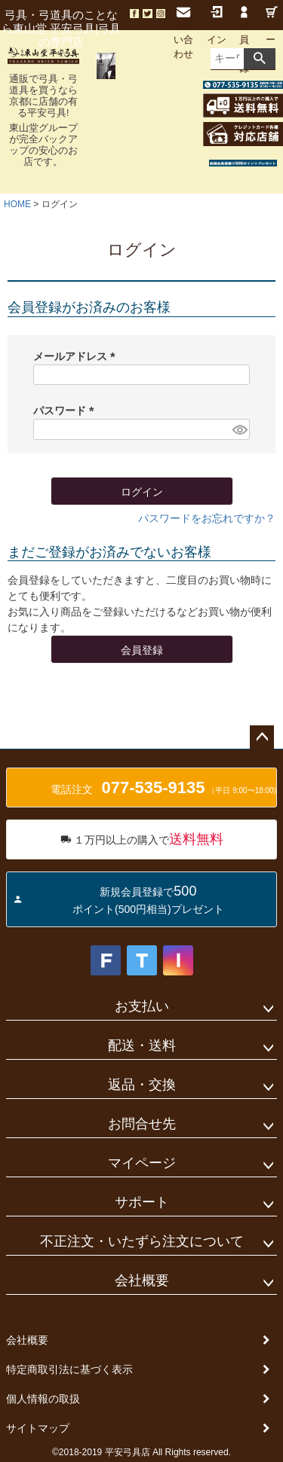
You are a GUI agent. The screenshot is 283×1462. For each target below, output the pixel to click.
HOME (17, 204)
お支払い (142, 1006)
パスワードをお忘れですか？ (206, 518)
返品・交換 (142, 1084)
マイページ (142, 1163)
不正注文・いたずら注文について (142, 1241)
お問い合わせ (183, 33)
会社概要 (142, 1280)
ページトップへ (262, 737)
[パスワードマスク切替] (239, 429)
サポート (142, 1202)
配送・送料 (142, 1045)
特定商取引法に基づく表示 (69, 1369)
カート (272, 33)
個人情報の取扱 (43, 1399)
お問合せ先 (142, 1123)
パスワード (66, 410)
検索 (259, 58)
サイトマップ (37, 1428)
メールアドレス (77, 356)
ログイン (216, 25)
